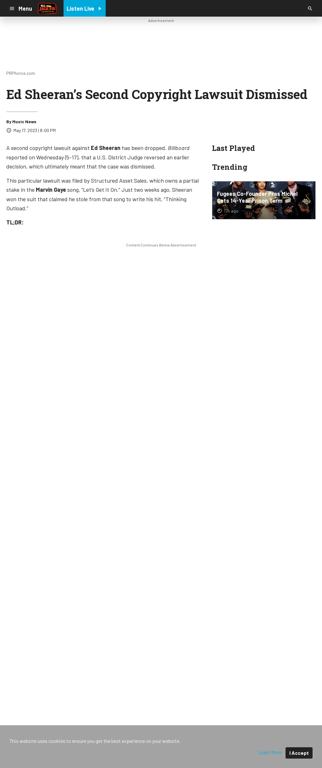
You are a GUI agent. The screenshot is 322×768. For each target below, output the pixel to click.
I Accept (299, 753)
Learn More (269, 752)
